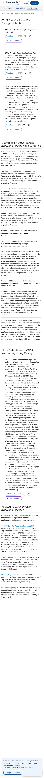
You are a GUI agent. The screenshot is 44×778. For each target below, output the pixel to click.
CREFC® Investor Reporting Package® (16, 515)
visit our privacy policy (29, 768)
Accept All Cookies (12, 772)
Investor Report (7, 557)
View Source (10, 36)
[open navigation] (42, 3)
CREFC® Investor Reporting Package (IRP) (17, 526)
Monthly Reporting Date (10, 575)
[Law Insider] (13, 3)
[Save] (25, 36)
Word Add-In (20, 8)
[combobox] (3, 3)
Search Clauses (32, 8)
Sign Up (34, 3)
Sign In (25, 3)
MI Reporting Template (10, 587)
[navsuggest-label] (3, 3)
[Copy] (30, 36)
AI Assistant (8, 8)
